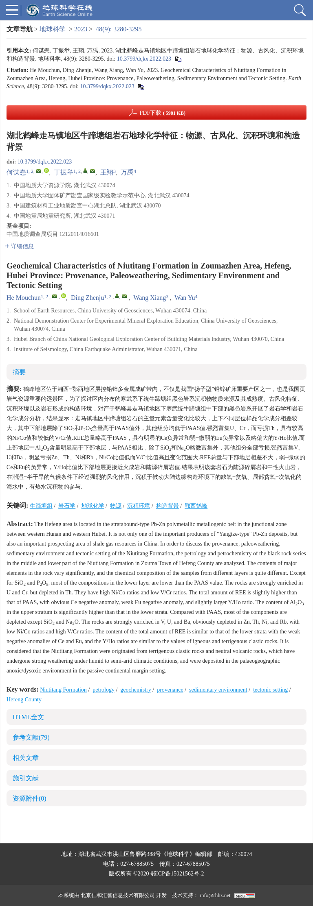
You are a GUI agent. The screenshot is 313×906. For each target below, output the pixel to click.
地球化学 (93, 506)
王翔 (106, 172)
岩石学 (66, 506)
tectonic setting (270, 690)
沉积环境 (138, 506)
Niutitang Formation (63, 690)
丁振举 (63, 172)
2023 (80, 29)
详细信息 (19, 246)
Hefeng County (24, 699)
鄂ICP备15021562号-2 (177, 874)
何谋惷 (16, 172)
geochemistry (135, 690)
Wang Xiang (149, 297)
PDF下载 (162, 113)
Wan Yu (184, 297)
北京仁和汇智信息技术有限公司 (118, 895)
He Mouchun (24, 297)
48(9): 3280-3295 (118, 29)
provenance (170, 690)
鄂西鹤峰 (196, 506)
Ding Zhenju (87, 297)
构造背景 (167, 506)
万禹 (127, 172)
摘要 (19, 372)
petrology (104, 690)
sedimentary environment (218, 690)
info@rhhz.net (215, 895)
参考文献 (31, 737)
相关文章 (26, 757)
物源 (115, 506)
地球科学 (53, 29)
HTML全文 (28, 717)
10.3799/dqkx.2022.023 (144, 59)
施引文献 (26, 778)
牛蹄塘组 (41, 506)
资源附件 (29, 798)
